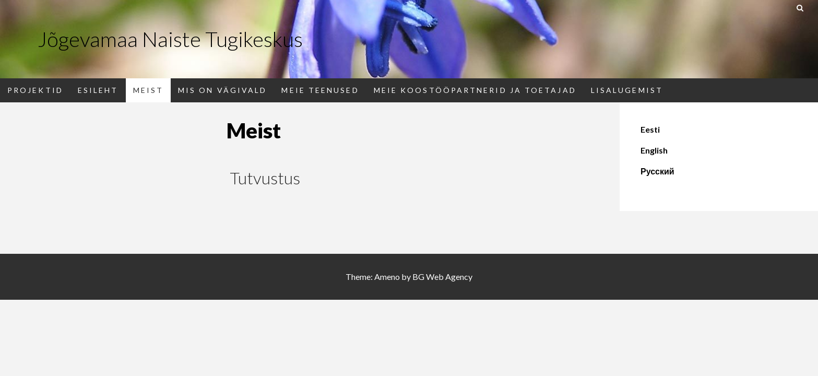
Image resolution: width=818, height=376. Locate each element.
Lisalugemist (627, 90)
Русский (657, 171)
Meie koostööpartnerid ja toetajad (475, 90)
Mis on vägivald (222, 90)
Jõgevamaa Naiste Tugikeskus (170, 39)
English (654, 150)
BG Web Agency (442, 276)
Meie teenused (320, 90)
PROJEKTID (35, 90)
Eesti (650, 129)
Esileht (98, 90)
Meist (148, 90)
